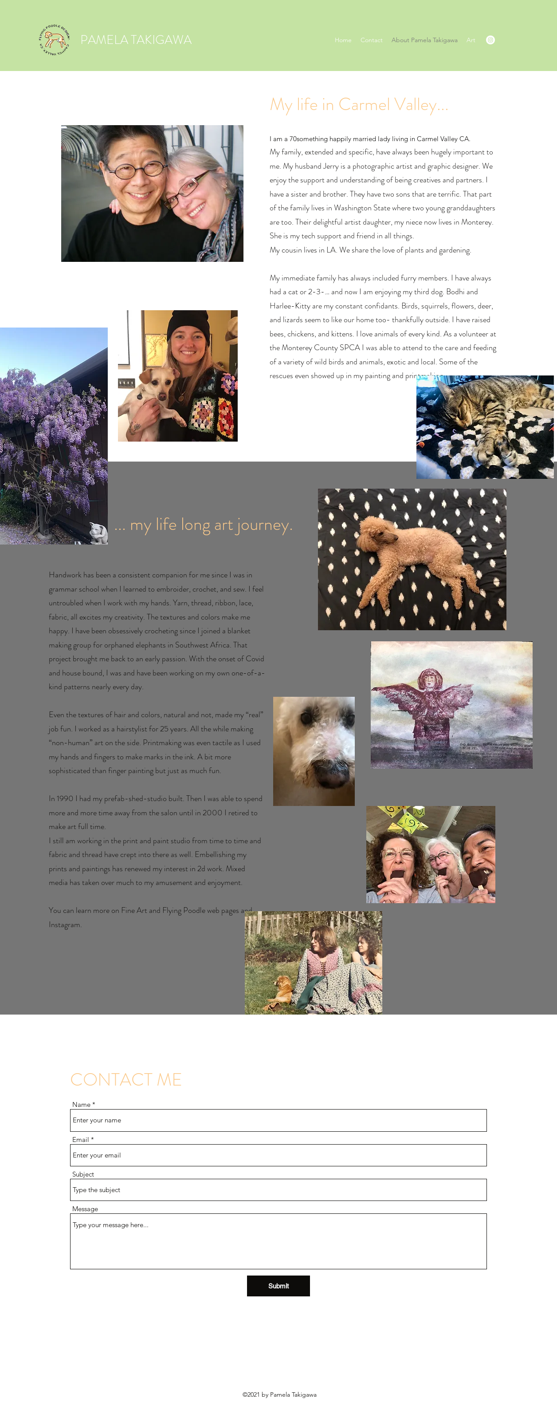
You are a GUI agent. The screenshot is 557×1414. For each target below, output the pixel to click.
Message (85, 1208)
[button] (471, 40)
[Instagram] (490, 40)
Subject (83, 1174)
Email (80, 1139)
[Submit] (278, 1286)
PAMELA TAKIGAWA (136, 40)
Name (81, 1104)
